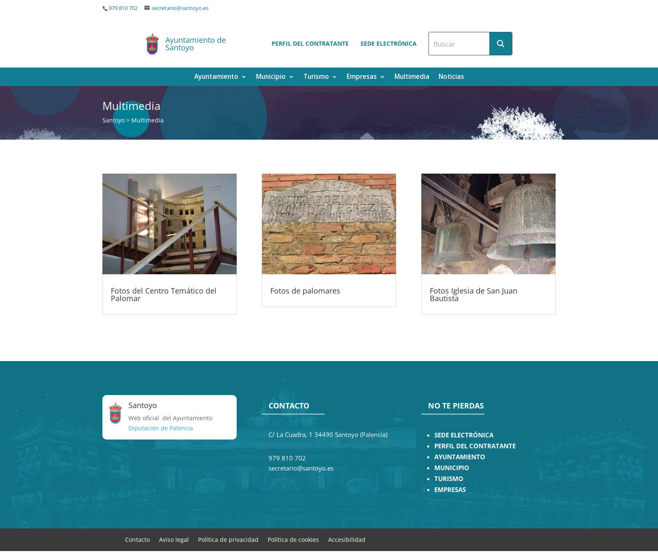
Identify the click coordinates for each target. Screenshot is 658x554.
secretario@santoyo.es (180, 8)
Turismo (316, 77)
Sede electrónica (388, 43)
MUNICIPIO (451, 467)
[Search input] (459, 43)
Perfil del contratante (310, 43)
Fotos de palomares (305, 291)
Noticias (451, 77)
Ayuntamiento (216, 77)
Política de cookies (293, 539)
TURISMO (448, 478)
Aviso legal (174, 539)
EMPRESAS (450, 489)
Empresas (362, 77)
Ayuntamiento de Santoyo (195, 43)
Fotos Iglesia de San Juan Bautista (473, 294)
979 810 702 (123, 8)
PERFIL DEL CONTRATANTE (475, 446)
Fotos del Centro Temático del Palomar (164, 294)
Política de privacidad (228, 539)
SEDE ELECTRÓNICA (464, 435)
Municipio (271, 77)
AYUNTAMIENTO (459, 457)
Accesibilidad (347, 539)
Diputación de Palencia (160, 428)
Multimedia (411, 77)
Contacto (137, 539)
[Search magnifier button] (500, 43)
